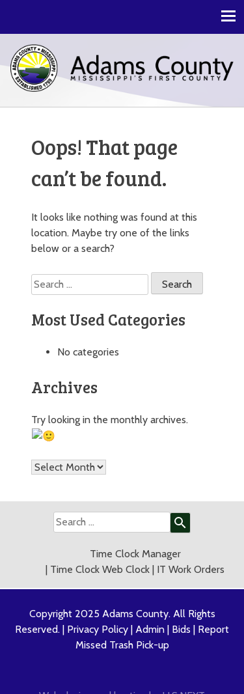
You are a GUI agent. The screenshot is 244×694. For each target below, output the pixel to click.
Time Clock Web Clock (100, 553)
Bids (181, 613)
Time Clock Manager (135, 537)
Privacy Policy (97, 613)
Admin (150, 613)
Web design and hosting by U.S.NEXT (122, 679)
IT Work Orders (190, 553)
